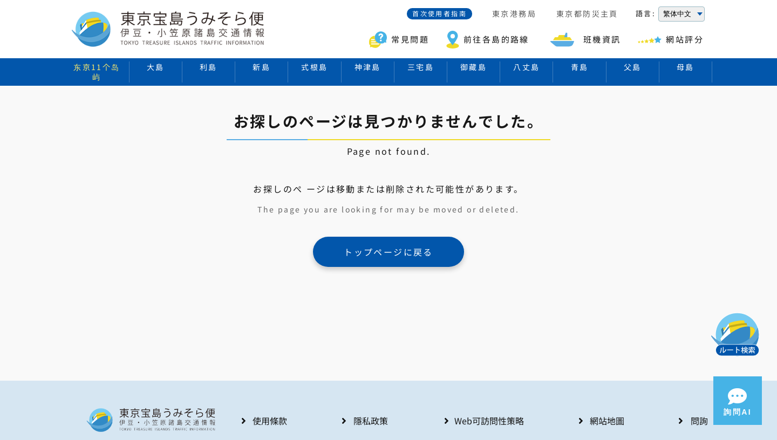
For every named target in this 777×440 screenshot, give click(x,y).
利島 (208, 66)
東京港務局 (514, 14)
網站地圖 (607, 420)
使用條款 (270, 420)
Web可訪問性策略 (489, 420)
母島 (685, 66)
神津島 (368, 66)
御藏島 (473, 66)
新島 (261, 66)
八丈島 (526, 66)
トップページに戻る (388, 251)
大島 (156, 66)
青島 (580, 66)
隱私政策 (370, 420)
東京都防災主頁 (587, 14)
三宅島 (420, 66)
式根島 (314, 66)
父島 (633, 66)
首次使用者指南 (439, 13)
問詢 (699, 420)
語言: (646, 13)
